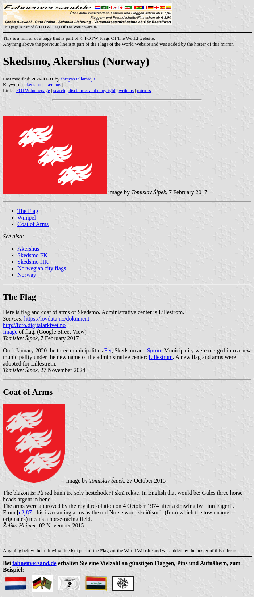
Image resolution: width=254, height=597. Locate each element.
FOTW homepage (33, 90)
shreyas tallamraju (78, 79)
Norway (26, 275)
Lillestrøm (161, 357)
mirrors (144, 90)
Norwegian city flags (41, 268)
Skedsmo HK (33, 262)
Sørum (155, 350)
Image (10, 332)
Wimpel (26, 217)
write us (126, 90)
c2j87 (25, 512)
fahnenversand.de (34, 563)
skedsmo (33, 84)
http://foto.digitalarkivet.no (34, 325)
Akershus (28, 249)
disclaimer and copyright (91, 90)
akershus (53, 84)
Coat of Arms (33, 224)
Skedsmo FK (32, 255)
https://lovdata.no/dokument (56, 319)
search (59, 90)
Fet (107, 350)
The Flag (27, 211)
